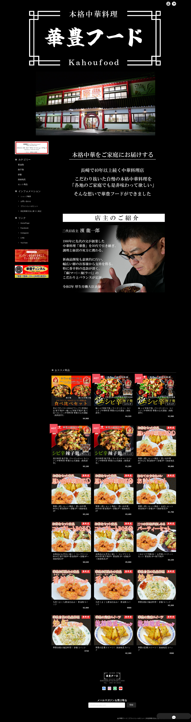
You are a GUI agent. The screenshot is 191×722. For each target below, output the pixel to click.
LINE (23, 238)
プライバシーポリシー (29, 206)
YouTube (24, 243)
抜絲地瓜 (22, 179)
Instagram (25, 233)
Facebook (25, 228)
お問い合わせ (26, 201)
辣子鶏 (21, 169)
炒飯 (20, 174)
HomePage (25, 223)
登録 (131, 706)
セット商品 (23, 184)
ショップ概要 (26, 196)
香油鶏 (21, 165)
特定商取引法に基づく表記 (31, 211)
